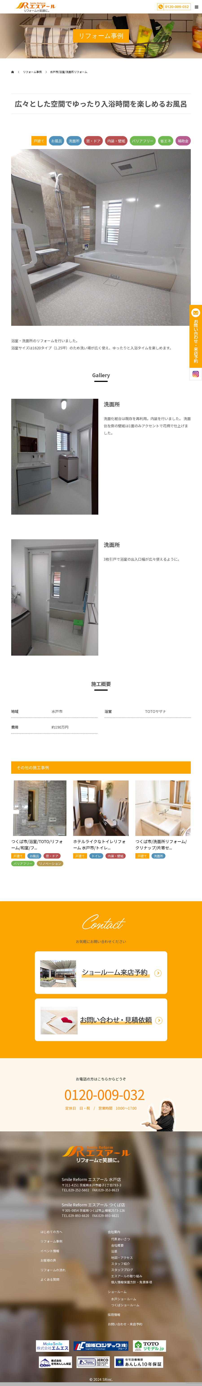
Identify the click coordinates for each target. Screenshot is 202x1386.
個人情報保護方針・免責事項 (131, 1282)
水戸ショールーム (123, 1299)
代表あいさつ (120, 1239)
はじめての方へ (51, 1232)
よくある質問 (49, 1279)
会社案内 (114, 1232)
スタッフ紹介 (120, 1263)
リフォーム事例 (51, 1241)
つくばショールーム (125, 1305)
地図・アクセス (122, 1257)
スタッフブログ (122, 1269)
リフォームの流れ (53, 1270)
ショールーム (117, 1291)
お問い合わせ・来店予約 (125, 1324)
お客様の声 (48, 1260)
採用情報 (114, 1314)
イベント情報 (49, 1251)
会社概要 (117, 1245)
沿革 (114, 1251)
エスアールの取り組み (126, 1276)
